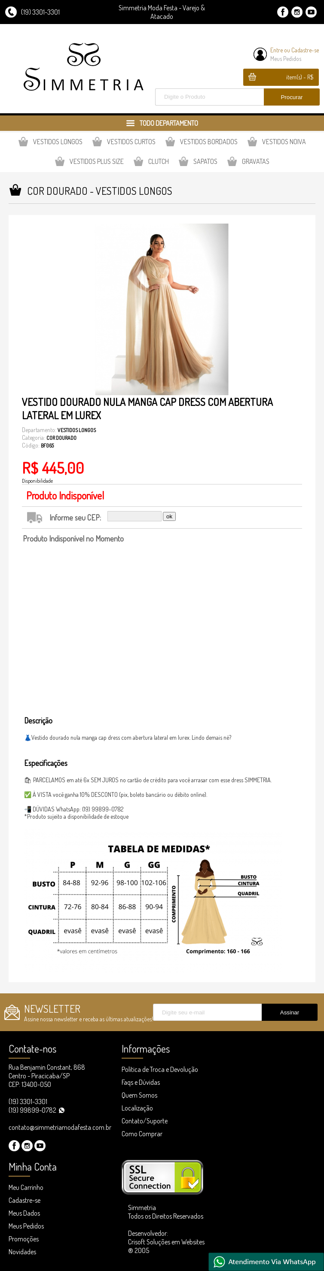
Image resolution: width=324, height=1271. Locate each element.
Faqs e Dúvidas (141, 1082)
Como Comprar (142, 1133)
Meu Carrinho (26, 1187)
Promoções (24, 1239)
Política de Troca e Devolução (160, 1069)
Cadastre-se (305, 50)
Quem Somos (139, 1095)
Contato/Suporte (145, 1121)
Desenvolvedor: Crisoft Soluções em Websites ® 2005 (166, 1242)
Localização (137, 1108)
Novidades (22, 1251)
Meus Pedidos (285, 58)
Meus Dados (24, 1213)
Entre (276, 50)
